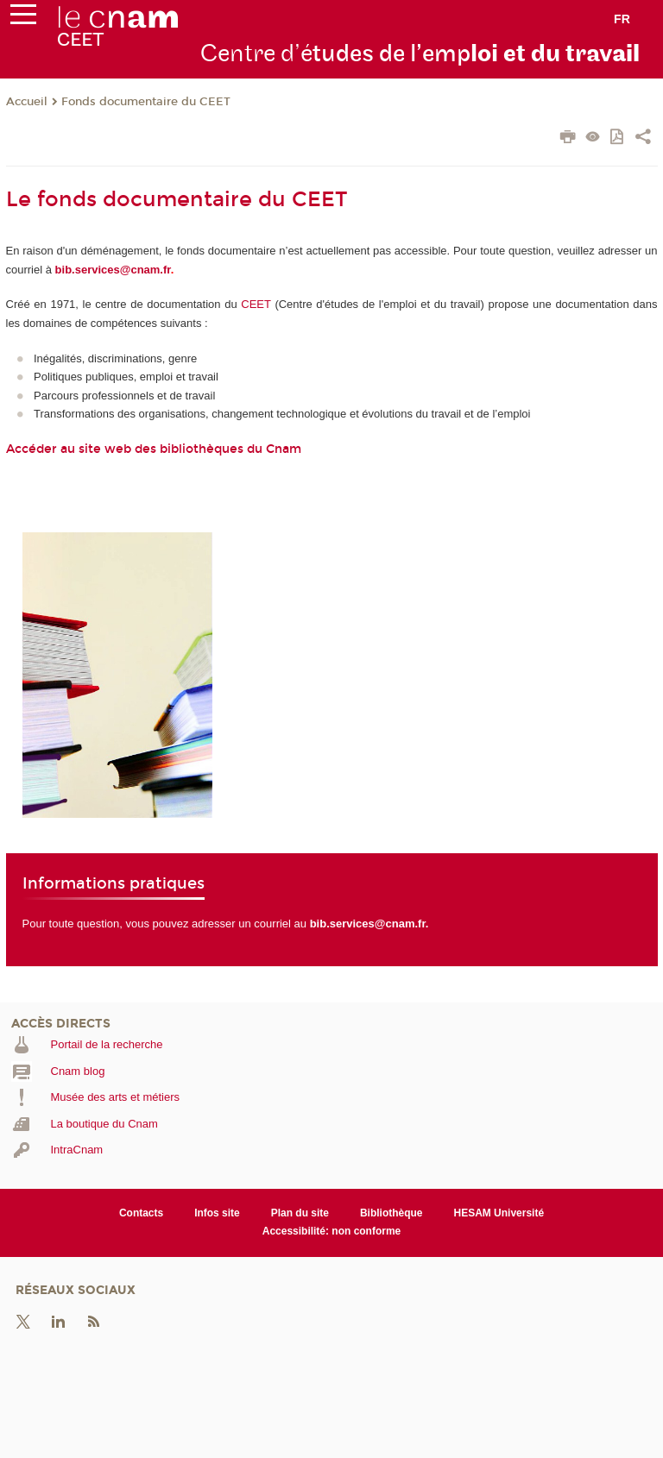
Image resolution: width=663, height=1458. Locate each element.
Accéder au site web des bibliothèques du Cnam (153, 449)
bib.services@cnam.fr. (369, 923)
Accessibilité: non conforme (331, 1231)
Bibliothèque (391, 1213)
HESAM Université (499, 1213)
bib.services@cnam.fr (113, 269)
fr (622, 19)
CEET (255, 304)
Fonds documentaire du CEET (145, 102)
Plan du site (300, 1213)
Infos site (217, 1213)
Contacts (141, 1213)
